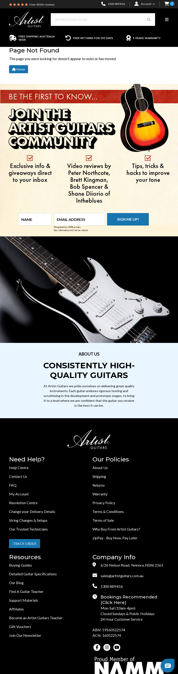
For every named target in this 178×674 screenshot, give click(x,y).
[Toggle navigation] (167, 20)
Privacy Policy (103, 502)
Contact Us (18, 476)
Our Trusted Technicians (28, 529)
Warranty (100, 494)
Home (18, 69)
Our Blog (16, 582)
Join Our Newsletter (25, 635)
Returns (98, 485)
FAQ (12, 485)
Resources (25, 557)
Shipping (99, 476)
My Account (19, 494)
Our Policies (110, 459)
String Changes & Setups (28, 520)
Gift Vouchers (20, 626)
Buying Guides (20, 565)
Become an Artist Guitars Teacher (36, 618)
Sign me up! (128, 219)
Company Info (114, 557)
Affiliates (16, 609)
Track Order (24, 544)
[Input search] (97, 19)
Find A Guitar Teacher (26, 591)
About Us (100, 467)
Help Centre (19, 467)
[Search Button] (149, 19)
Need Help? (27, 459)
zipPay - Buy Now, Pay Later (114, 538)
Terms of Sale (103, 520)
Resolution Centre (23, 502)
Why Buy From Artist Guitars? (116, 529)
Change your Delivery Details (32, 511)
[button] (166, 4)
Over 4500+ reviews (42, 4)
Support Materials (23, 600)
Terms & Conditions (108, 511)
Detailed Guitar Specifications (33, 574)
